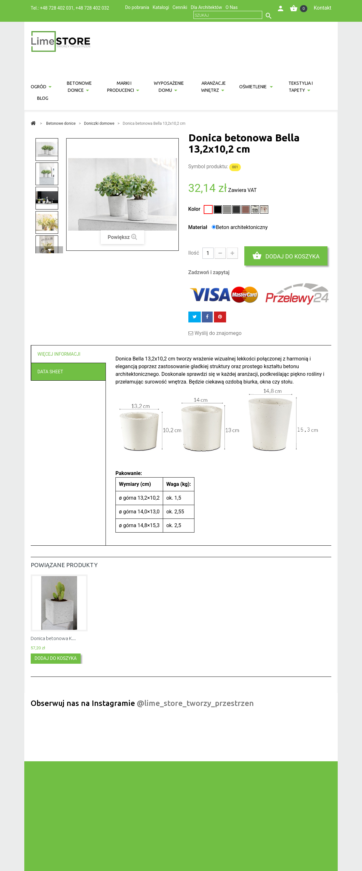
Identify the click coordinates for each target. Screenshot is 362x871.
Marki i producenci (120, 87)
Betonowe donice (79, 87)
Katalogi (161, 7)
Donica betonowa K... (53, 638)
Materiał (198, 227)
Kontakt (322, 8)
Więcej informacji (58, 354)
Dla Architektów (206, 7)
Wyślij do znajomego (218, 333)
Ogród (38, 86)
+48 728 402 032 (92, 8)
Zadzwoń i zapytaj (209, 272)
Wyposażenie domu (169, 87)
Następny (49, 249)
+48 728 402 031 (57, 8)
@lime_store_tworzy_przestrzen (195, 703)
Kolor (195, 209)
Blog (42, 98)
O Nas (231, 7)
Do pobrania (137, 7)
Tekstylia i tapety (300, 87)
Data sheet (50, 371)
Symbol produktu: (208, 166)
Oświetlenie (253, 86)
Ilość (193, 253)
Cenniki (180, 7)
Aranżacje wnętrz (213, 87)
